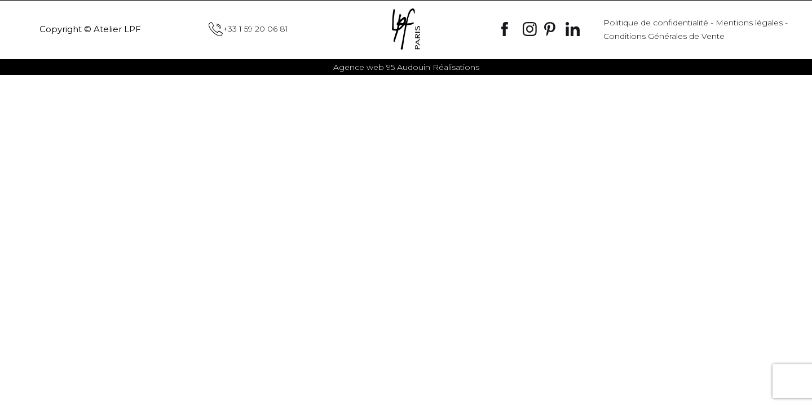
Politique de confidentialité (655, 22)
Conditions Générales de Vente (664, 36)
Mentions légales (749, 22)
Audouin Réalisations (406, 67)
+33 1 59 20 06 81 (248, 29)
